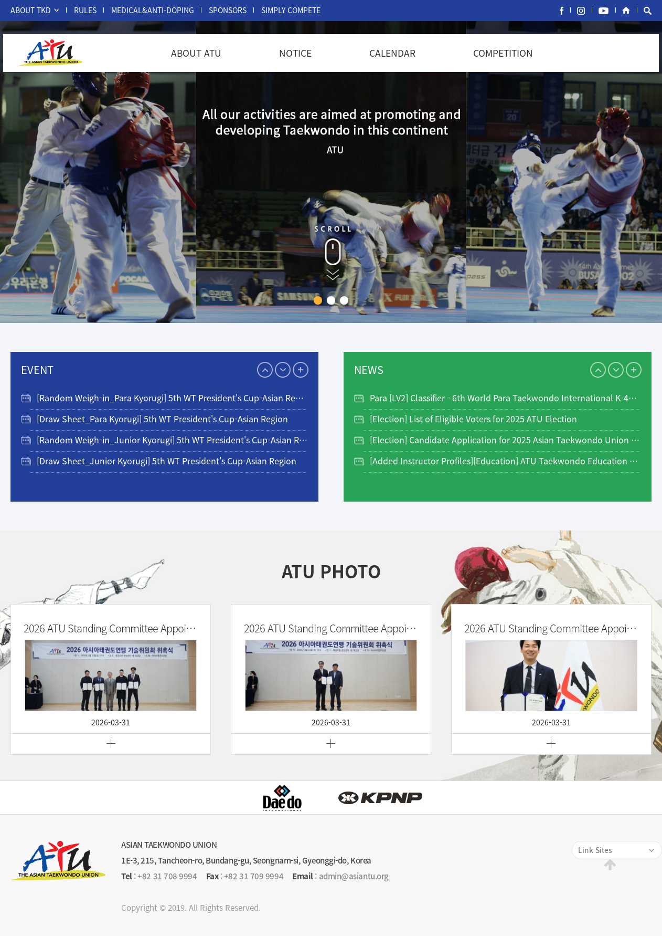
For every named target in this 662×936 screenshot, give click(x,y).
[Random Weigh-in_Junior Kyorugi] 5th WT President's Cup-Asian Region (172, 439)
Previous (265, 370)
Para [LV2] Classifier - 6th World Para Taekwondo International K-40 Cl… (505, 397)
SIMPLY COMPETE (291, 10)
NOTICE (295, 53)
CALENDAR (392, 53)
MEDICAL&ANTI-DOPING (152, 10)
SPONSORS (228, 10)
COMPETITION (503, 53)
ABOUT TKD (30, 10)
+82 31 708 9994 (167, 876)
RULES (85, 10)
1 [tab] (318, 300)
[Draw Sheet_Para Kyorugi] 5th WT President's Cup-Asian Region (162, 418)
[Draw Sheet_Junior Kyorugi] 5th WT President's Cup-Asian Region (166, 460)
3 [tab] (344, 300)
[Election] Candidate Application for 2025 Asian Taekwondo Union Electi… (505, 439)
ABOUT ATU (196, 53)
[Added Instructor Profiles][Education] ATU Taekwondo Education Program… (505, 460)
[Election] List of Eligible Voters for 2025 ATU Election (473, 418)
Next (283, 370)
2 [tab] (331, 300)
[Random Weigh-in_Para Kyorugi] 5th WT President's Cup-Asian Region (172, 397)
